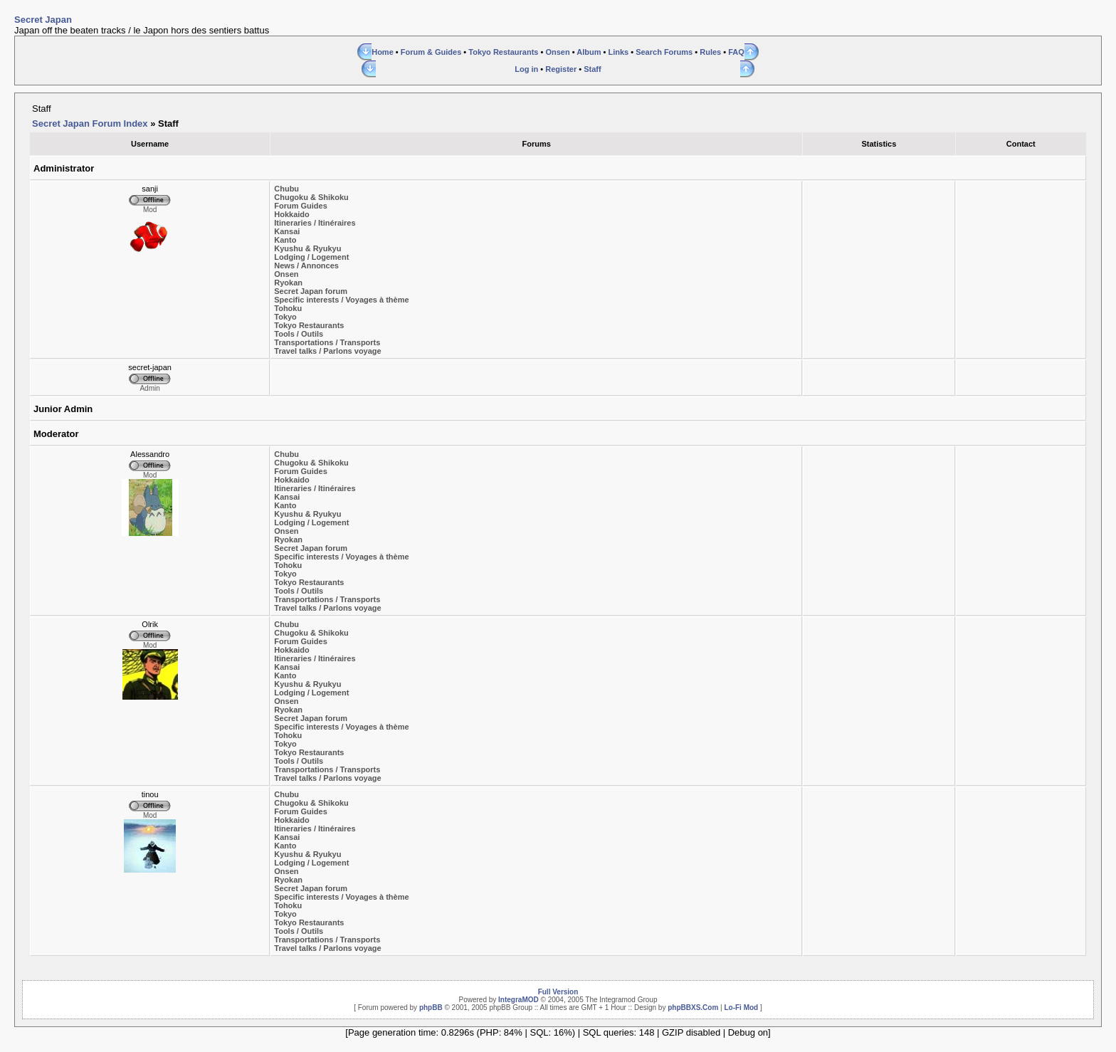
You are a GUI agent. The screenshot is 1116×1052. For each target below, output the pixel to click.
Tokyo (285, 316)
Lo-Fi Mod (741, 1007)
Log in (526, 69)
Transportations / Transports (327, 342)
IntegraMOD (518, 1000)
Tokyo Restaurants (503, 52)
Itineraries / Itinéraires (314, 223)
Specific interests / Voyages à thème (341, 299)
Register (561, 69)
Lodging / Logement (311, 257)
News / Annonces (306, 265)
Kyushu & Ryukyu (307, 248)
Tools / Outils (298, 334)
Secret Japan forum (310, 291)
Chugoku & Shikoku (311, 197)
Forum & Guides (431, 52)
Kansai (287, 231)
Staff (592, 69)
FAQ (736, 52)
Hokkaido (292, 214)
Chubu (286, 188)
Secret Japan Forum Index (90, 123)
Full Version (558, 992)
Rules (710, 52)
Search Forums (664, 52)
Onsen (557, 52)
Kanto (285, 240)
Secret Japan (43, 19)
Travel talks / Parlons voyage (327, 351)
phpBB (431, 1007)
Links (618, 52)
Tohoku (288, 308)
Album (589, 52)
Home (383, 52)
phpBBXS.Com (693, 1007)
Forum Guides (300, 205)
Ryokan (288, 282)
